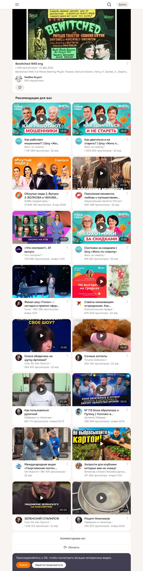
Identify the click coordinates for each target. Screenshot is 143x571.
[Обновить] (71, 547)
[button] (19, 88)
